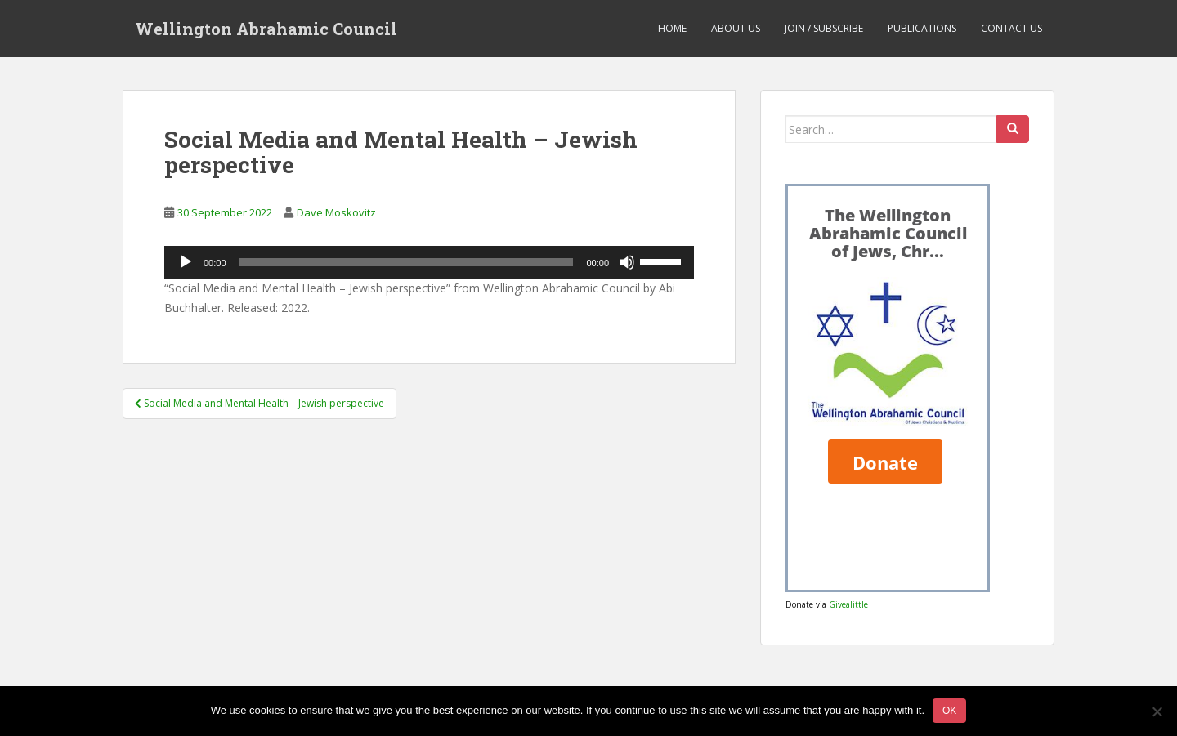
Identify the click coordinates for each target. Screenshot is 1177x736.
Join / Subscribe (824, 28)
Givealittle (848, 604)
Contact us (1011, 28)
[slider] (406, 262)
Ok (949, 710)
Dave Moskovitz (336, 212)
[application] (429, 262)
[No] (1156, 711)
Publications (922, 28)
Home (672, 28)
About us (735, 28)
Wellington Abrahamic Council (266, 28)
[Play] (185, 262)
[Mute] (627, 262)
